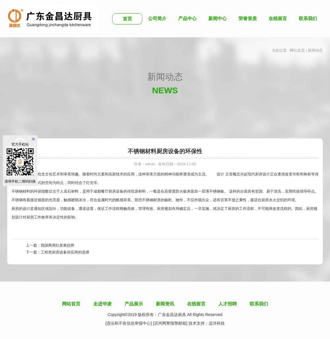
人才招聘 (227, 303)
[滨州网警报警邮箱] (170, 323)
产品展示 (134, 303)
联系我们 (308, 18)
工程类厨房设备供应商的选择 (65, 252)
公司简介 (157, 18)
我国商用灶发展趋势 (57, 245)
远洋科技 (217, 323)
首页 (127, 18)
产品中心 (187, 18)
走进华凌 (102, 303)
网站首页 (297, 50)
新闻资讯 (165, 303)
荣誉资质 (247, 18)
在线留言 (278, 18)
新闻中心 (217, 18)
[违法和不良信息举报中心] (128, 323)
